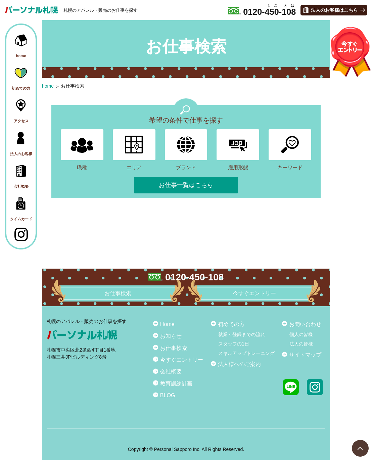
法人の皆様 (301, 344)
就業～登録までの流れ (241, 334)
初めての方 (231, 324)
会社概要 (171, 371)
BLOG (167, 395)
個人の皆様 (301, 334)
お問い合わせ (305, 324)
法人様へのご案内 (239, 364)
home (48, 86)
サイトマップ (305, 355)
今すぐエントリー (181, 360)
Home (167, 324)
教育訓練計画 (176, 383)
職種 (82, 149)
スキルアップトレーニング (246, 353)
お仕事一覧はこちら (186, 185)
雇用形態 (238, 149)
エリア (134, 149)
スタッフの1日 (233, 344)
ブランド (186, 149)
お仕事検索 (72, 86)
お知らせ (171, 336)
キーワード (290, 149)
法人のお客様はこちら (334, 10)
